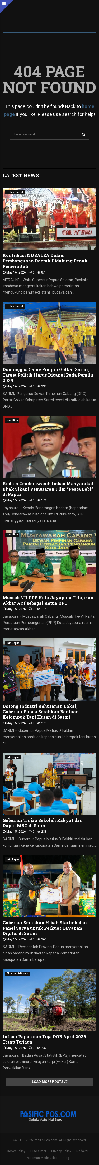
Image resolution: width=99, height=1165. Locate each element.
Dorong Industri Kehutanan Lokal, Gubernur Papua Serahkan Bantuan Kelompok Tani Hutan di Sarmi (41, 711)
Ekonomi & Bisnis (17, 973)
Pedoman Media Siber (42, 1158)
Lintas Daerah (15, 192)
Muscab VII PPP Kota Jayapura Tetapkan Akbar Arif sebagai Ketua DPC (48, 600)
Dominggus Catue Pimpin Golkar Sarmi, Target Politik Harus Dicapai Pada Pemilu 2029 (48, 375)
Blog (66, 1158)
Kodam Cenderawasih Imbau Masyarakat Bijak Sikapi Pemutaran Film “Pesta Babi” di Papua (48, 489)
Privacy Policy (61, 1151)
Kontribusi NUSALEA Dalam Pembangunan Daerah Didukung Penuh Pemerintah (45, 260)
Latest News (21, 175)
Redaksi (82, 1151)
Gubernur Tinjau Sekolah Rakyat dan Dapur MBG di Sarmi (43, 822)
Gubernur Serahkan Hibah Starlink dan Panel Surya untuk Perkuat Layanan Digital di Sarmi (45, 928)
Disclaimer (38, 1151)
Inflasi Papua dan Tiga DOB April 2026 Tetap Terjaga (44, 1039)
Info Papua (13, 643)
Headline (12, 420)
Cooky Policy (16, 1151)
